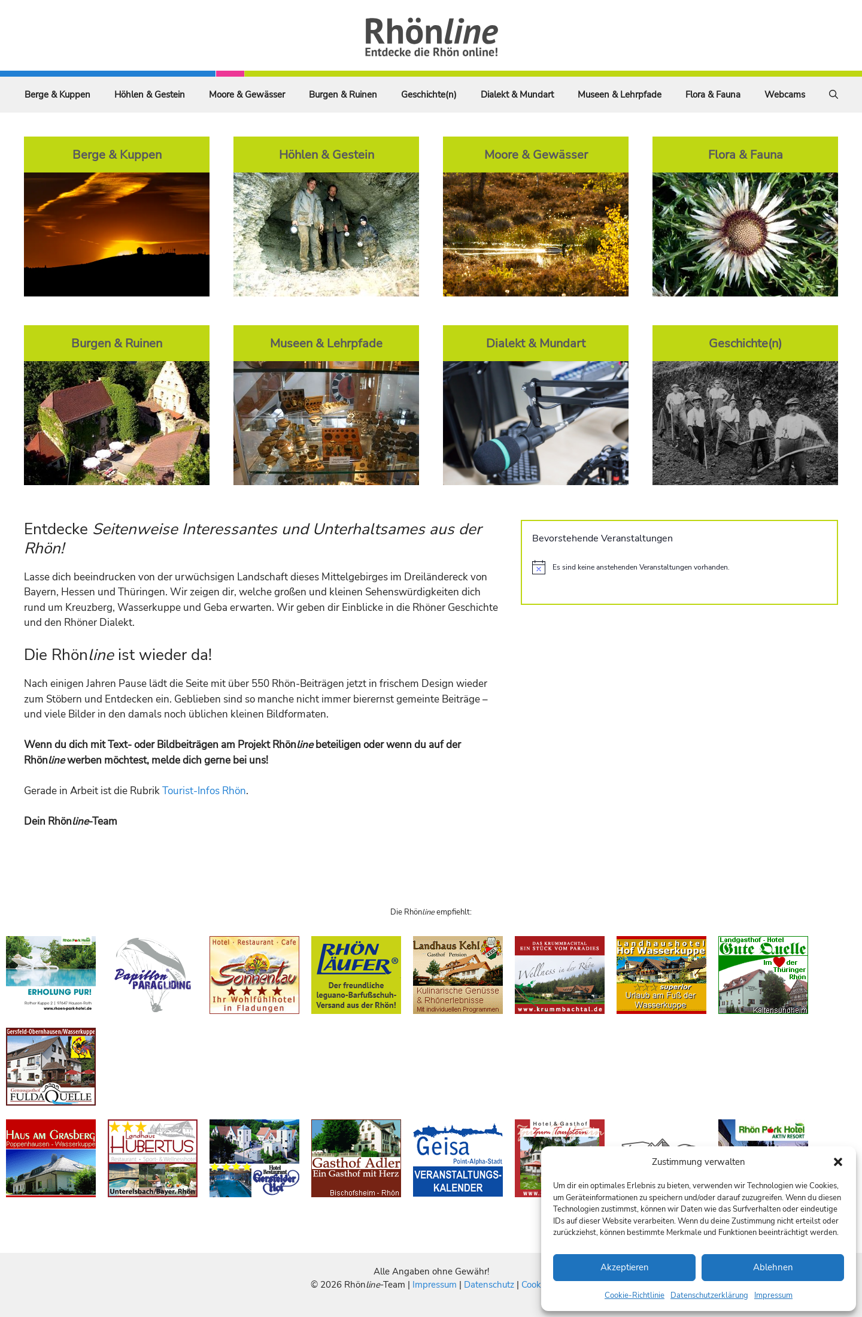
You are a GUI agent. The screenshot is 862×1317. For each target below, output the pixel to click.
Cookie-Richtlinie (634, 1295)
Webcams (784, 95)
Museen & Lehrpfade (619, 95)
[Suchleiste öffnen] (833, 95)
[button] (838, 1162)
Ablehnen (773, 1267)
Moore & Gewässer (247, 95)
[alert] (679, 567)
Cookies (536, 1285)
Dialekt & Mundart (517, 95)
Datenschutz (489, 1285)
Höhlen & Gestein (149, 95)
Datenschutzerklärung (709, 1295)
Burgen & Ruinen (343, 95)
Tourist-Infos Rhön (204, 791)
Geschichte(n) (429, 95)
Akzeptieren (624, 1267)
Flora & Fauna (712, 95)
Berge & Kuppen (57, 95)
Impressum (773, 1295)
